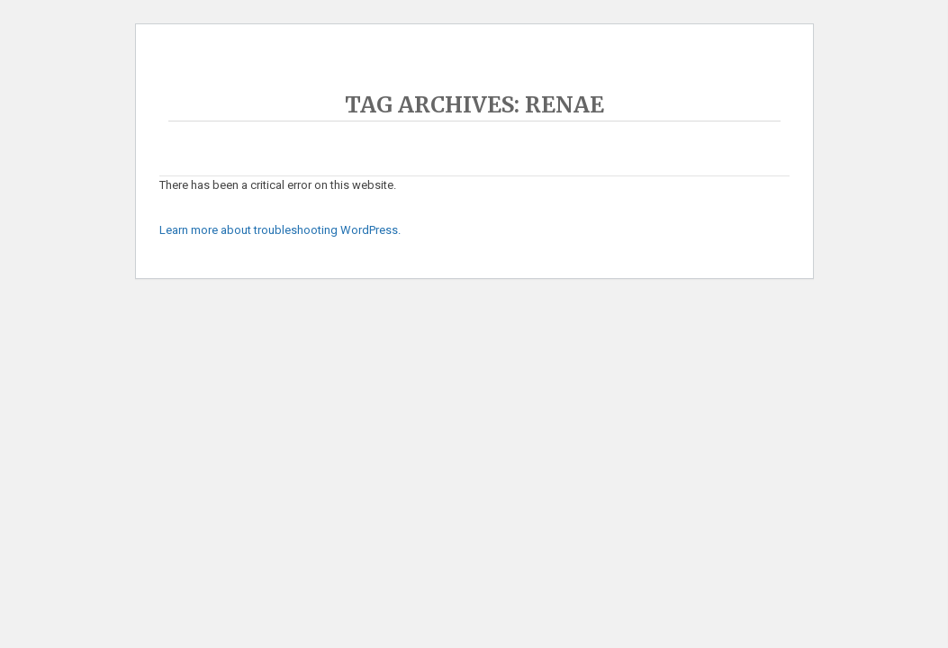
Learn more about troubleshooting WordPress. (280, 230)
